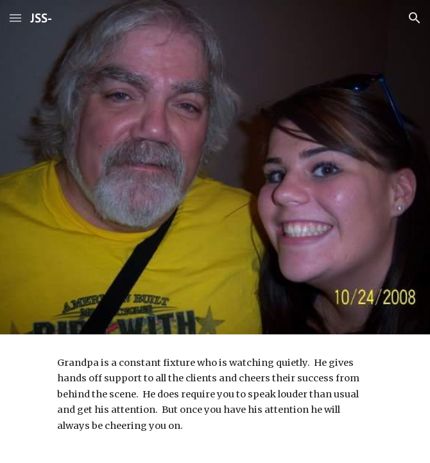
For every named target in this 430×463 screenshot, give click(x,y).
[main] (214, 394)
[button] (15, 17)
